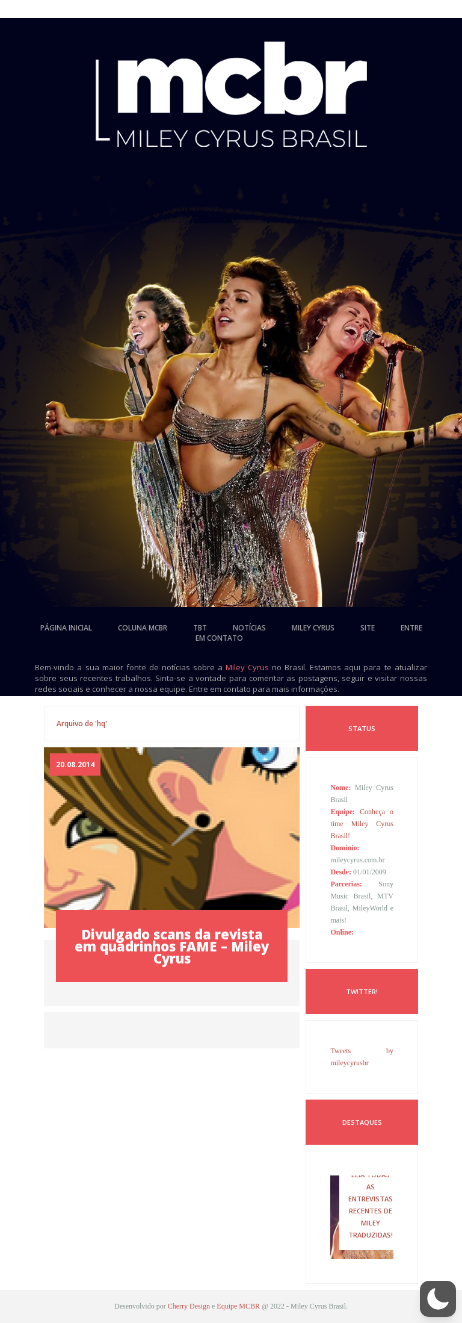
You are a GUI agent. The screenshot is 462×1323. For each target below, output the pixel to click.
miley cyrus (313, 628)
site (367, 628)
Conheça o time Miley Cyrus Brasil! (361, 824)
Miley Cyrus (247, 667)
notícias (249, 628)
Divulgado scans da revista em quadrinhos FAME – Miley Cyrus (172, 946)
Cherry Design (189, 1306)
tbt (200, 628)
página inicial (66, 628)
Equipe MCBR (238, 1306)
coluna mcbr (142, 628)
